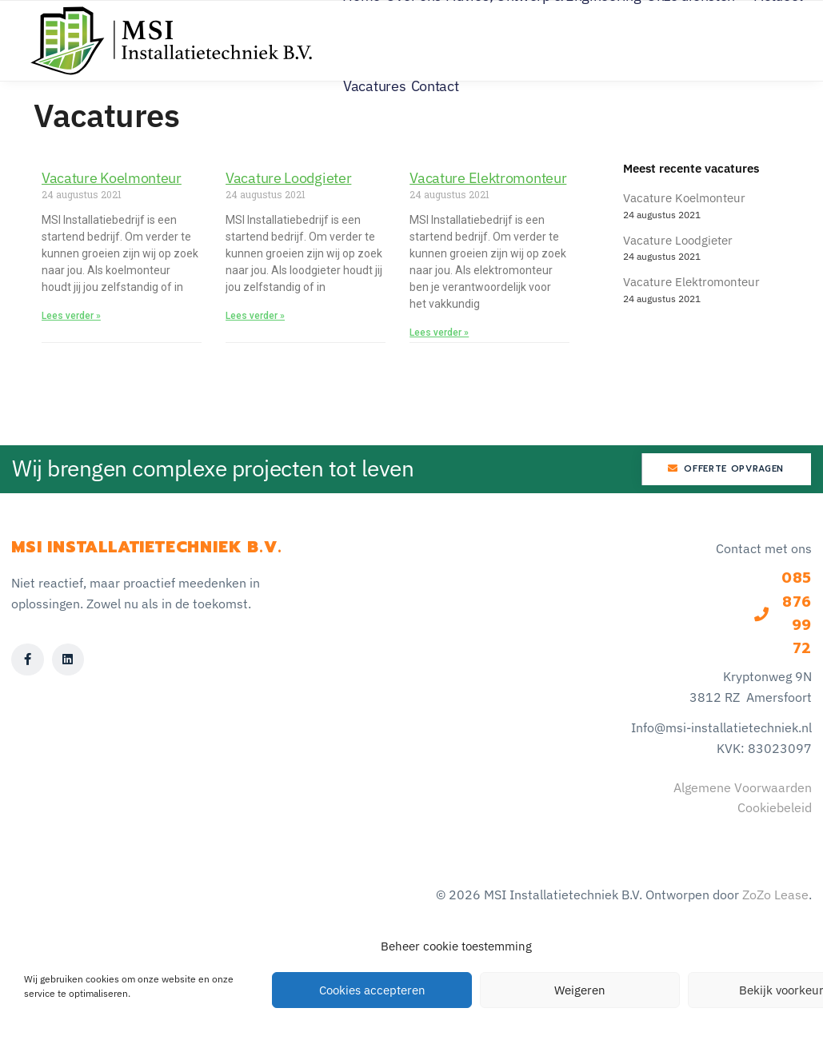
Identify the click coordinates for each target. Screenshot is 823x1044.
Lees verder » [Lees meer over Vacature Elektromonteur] (439, 332)
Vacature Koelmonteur (112, 178)
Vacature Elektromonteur (488, 178)
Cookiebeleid (774, 807)
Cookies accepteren (372, 990)
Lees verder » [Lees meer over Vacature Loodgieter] (255, 315)
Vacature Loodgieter (288, 178)
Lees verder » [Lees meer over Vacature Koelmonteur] (71, 315)
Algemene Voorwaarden (742, 787)
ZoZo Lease (775, 895)
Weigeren (579, 990)
